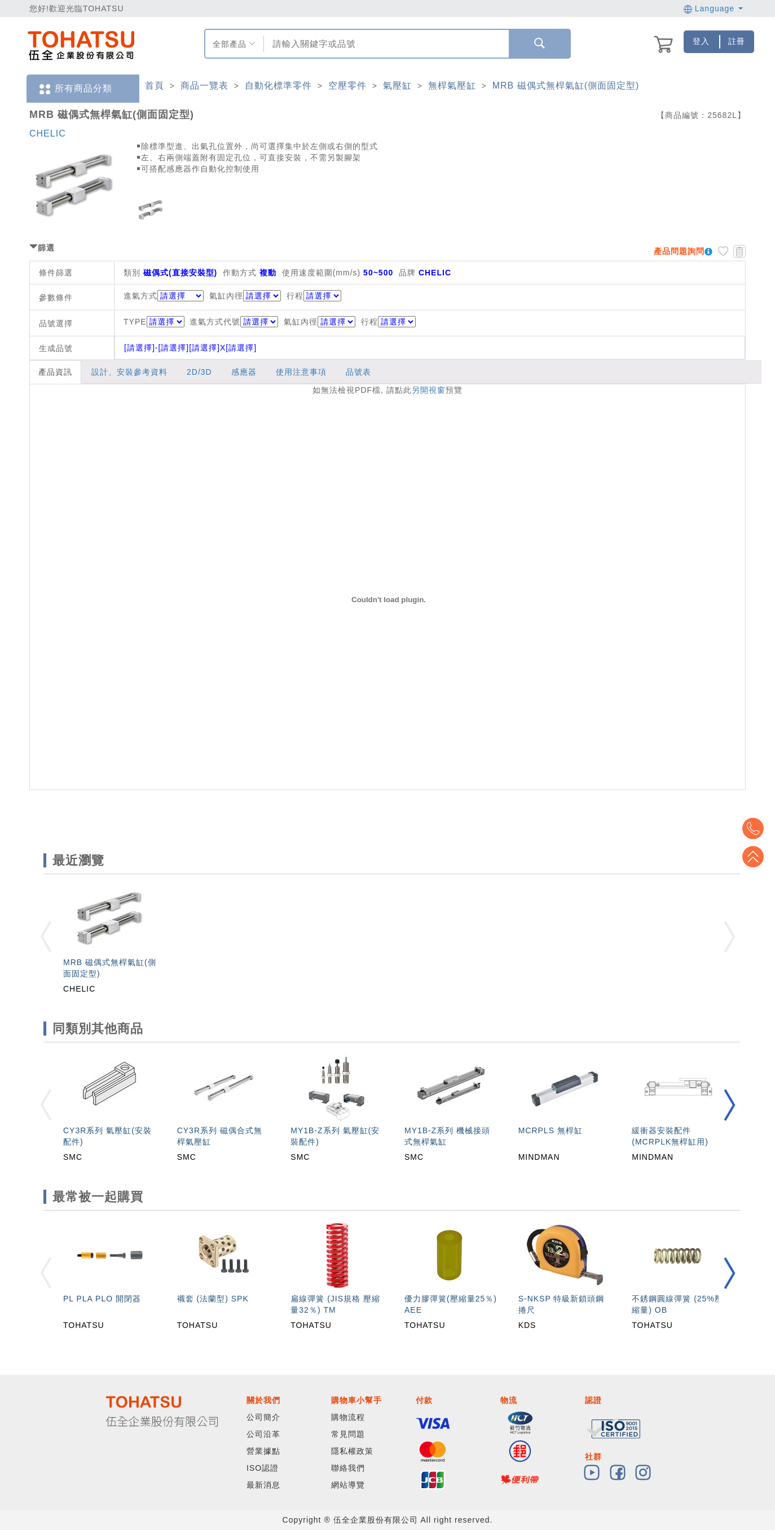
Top (758, 856)
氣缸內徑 (226, 295)
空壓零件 (347, 85)
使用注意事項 (301, 371)
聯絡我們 (348, 1467)
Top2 (758, 828)
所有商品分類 (75, 89)
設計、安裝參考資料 (129, 371)
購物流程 (348, 1417)
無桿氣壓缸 (452, 85)
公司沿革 (263, 1434)
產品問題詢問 (679, 251)
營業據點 (263, 1451)
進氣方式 (140, 295)
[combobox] (385, 44)
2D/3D (199, 371)
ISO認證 (262, 1467)
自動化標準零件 (278, 85)
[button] (729, 1105)
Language (713, 8)
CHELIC (47, 133)
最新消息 (263, 1484)
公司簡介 (263, 1417)
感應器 (244, 371)
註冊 (736, 41)
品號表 (358, 371)
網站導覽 (348, 1484)
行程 (295, 295)
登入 (701, 41)
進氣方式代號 (234, 321)
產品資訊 (55, 371)
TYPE (154, 321)
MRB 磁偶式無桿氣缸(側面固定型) (566, 85)
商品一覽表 (204, 85)
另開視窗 (429, 389)
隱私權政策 (352, 1451)
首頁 (154, 85)
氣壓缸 (397, 85)
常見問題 (348, 1434)
